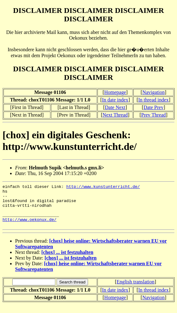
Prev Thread (153, 115)
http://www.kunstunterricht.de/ (103, 187)
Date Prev (153, 107)
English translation (135, 290)
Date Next (115, 107)
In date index (115, 99)
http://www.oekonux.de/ (30, 227)
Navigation (153, 92)
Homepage (115, 92)
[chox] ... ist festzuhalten (67, 260)
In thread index (153, 99)
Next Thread (115, 115)
